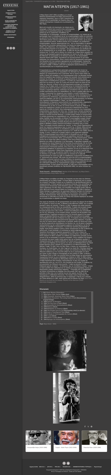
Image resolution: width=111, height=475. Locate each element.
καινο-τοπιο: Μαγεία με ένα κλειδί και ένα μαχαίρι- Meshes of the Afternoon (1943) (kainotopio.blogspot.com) (66, 280)
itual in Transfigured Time (56, 312)
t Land (49, 316)
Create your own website (75, 471)
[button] (11, 13)
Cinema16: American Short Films (58, 296)
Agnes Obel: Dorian (54, 294)
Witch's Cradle (52, 317)
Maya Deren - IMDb (50, 324)
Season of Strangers (54, 301)
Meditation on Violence (55, 308)
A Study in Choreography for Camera (59, 314)
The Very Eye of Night (54, 303)
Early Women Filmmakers (55, 292)
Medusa (49, 307)
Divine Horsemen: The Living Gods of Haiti (61, 298)
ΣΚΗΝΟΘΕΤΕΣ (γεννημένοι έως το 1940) (44, 1)
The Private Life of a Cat (55, 310)
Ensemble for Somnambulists (57, 305)
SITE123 (65, 471)
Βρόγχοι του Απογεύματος (56, 319)
